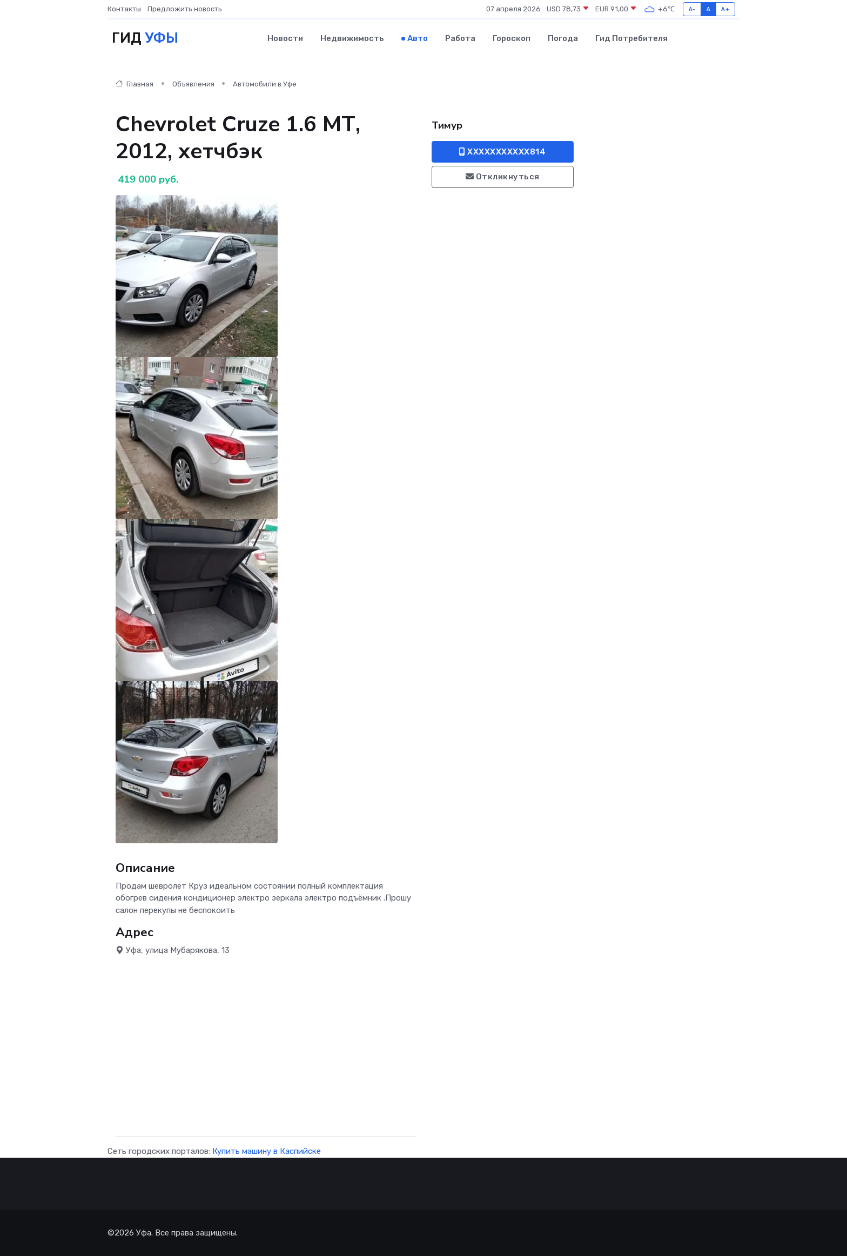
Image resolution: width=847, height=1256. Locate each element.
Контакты (124, 9)
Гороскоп (511, 38)
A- (692, 9)
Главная (134, 84)
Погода (563, 38)
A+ (725, 9)
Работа (460, 38)
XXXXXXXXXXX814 (502, 152)
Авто (417, 38)
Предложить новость (184, 9)
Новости (285, 38)
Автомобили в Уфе (265, 84)
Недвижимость (352, 38)
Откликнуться (503, 177)
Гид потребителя (631, 38)
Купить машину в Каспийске (266, 1151)
